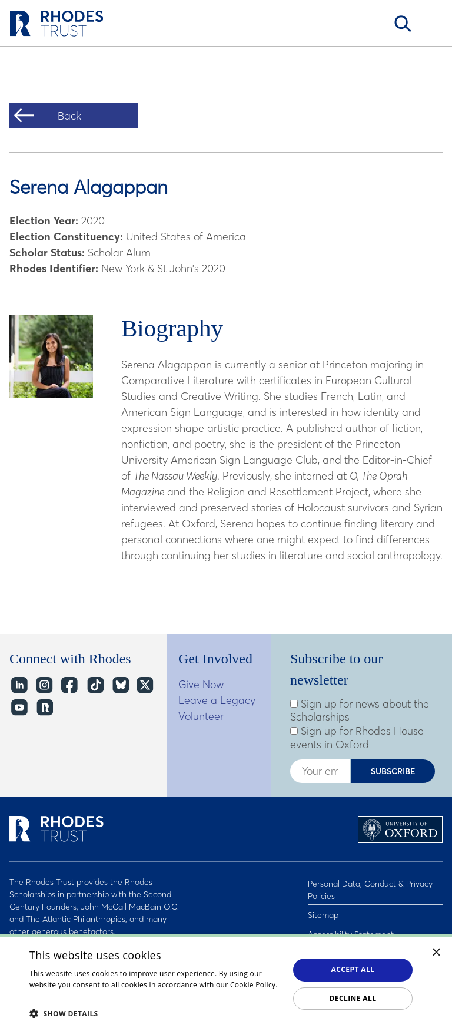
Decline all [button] (353, 998)
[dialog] (226, 982)
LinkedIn (18, 685)
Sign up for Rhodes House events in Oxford (357, 738)
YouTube (18, 708)
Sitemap (323, 909)
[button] (155, 1013)
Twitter (145, 685)
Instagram (44, 685)
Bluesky (120, 685)
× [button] (436, 953)
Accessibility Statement (351, 925)
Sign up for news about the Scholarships (359, 711)
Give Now (201, 684)
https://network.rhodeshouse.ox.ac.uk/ (44, 708)
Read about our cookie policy (79, 997)
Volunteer (201, 716)
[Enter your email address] (320, 771)
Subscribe (393, 771)
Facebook (69, 685)
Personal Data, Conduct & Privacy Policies (370, 888)
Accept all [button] (353, 969)
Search (402, 23)
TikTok (94, 685)
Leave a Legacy (216, 700)
